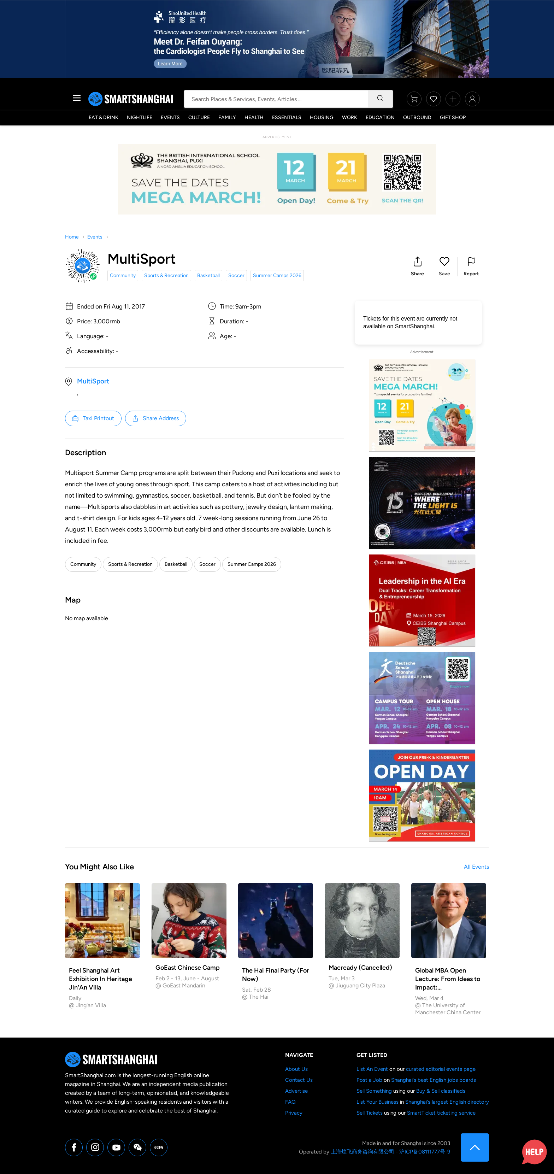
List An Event (372, 1069)
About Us (296, 1069)
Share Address (155, 418)
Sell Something (374, 1091)
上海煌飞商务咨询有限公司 (362, 1152)
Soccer (236, 275)
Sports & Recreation (166, 275)
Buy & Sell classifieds (440, 1091)
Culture (199, 118)
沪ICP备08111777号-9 (424, 1152)
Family (227, 118)
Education (380, 118)
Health (254, 118)
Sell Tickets (369, 1113)
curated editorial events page (441, 1069)
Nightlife (139, 118)
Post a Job (369, 1080)
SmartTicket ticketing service (441, 1113)
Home (72, 237)
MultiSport (93, 381)
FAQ (290, 1102)
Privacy (293, 1113)
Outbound (417, 118)
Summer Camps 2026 (277, 275)
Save (444, 274)
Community (123, 275)
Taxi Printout (92, 418)
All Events (476, 866)
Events (170, 118)
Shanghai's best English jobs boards (433, 1080)
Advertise (296, 1091)
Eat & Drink (103, 118)
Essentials (286, 118)
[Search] (380, 98)
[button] (417, 267)
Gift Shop (453, 118)
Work (349, 118)
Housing (322, 118)
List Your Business (377, 1102)
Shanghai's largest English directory (447, 1102)
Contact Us (299, 1080)
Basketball (208, 275)
